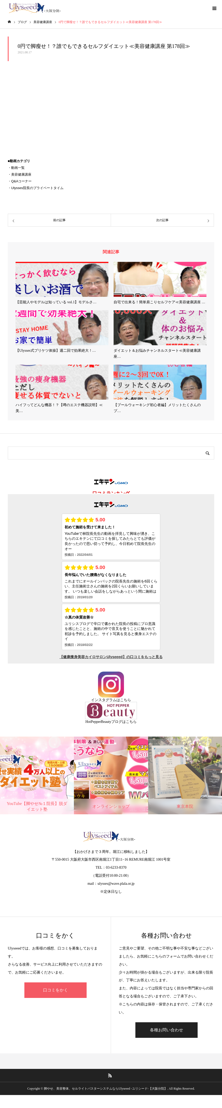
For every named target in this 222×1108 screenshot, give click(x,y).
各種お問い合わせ (166, 1030)
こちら (125, 700)
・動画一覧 (16, 168)
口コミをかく (55, 990)
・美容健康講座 (19, 174)
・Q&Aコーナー (20, 181)
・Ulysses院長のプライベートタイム (36, 188)
